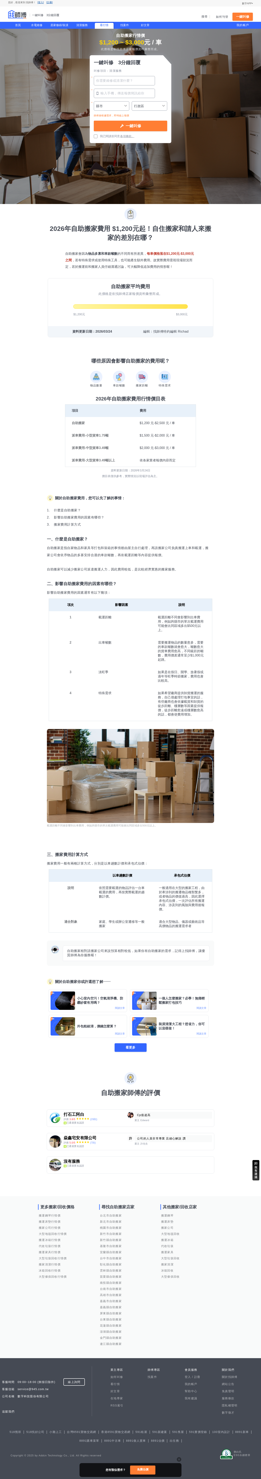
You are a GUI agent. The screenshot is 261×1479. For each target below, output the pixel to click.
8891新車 (242, 1432)
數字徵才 (228, 1412)
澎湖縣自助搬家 (111, 1331)
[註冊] (49, 2)
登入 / (189, 1377)
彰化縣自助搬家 (111, 1264)
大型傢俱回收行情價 (53, 1276)
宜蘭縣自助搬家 (111, 1252)
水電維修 (36, 25)
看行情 (104, 25)
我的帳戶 (243, 25)
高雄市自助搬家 (111, 1295)
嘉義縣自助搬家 (111, 1307)
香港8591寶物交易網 (115, 1432)
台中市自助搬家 (111, 1258)
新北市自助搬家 (111, 1221)
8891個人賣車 (136, 1440)
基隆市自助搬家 (111, 1246)
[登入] (41, 2)
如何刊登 (222, 16)
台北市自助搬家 (111, 1215)
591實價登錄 (198, 1432)
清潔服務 (82, 25)
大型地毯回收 (170, 1233)
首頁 (18, 25)
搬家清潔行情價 (50, 1264)
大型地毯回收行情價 (53, 1233)
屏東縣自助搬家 (111, 1313)
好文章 (145, 25)
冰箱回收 (167, 1270)
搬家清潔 (167, 1264)
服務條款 (228, 1398)
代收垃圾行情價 (50, 1246)
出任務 (174, 1440)
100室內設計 (221, 1432)
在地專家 (117, 1398)
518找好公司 (35, 1432)
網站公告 (228, 1384)
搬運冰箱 (167, 1240)
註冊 (197, 1377)
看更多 (130, 1047)
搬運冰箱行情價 (50, 1240)
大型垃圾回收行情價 (53, 1258)
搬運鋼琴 (167, 1215)
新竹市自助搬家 (111, 1233)
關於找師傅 (229, 1377)
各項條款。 (127, 136)
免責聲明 (228, 1391)
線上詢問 (74, 1382)
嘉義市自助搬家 (111, 1301)
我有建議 (191, 1398)
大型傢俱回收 (170, 1276)
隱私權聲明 (229, 1405)
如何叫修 (117, 1377)
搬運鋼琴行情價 (50, 1215)
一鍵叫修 (242, 16)
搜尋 (204, 16)
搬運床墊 (167, 1221)
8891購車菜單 (89, 1440)
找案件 (124, 25)
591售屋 (178, 1432)
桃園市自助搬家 (111, 1227)
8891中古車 (112, 1440)
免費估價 (142, 1469)
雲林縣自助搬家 (111, 1270)
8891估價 (158, 1440)
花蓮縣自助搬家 (111, 1325)
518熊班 (15, 1432)
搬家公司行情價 (50, 1227)
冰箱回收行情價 (50, 1270)
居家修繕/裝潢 (59, 25)
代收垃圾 (167, 1246)
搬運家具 (167, 1252)
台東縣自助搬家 (111, 1319)
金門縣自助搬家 (111, 1337)
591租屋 (141, 1432)
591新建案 (159, 1432)
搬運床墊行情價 (50, 1221)
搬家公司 (167, 1227)
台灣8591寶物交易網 (81, 1432)
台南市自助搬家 (111, 1288)
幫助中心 (191, 1391)
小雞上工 (55, 1432)
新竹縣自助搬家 (111, 1240)
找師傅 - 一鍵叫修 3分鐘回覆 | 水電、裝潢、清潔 (17, 14)
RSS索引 (117, 1405)
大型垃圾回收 (170, 1258)
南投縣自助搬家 (111, 1282)
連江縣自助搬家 (111, 1344)
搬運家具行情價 (50, 1252)
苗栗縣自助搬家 (111, 1276)
